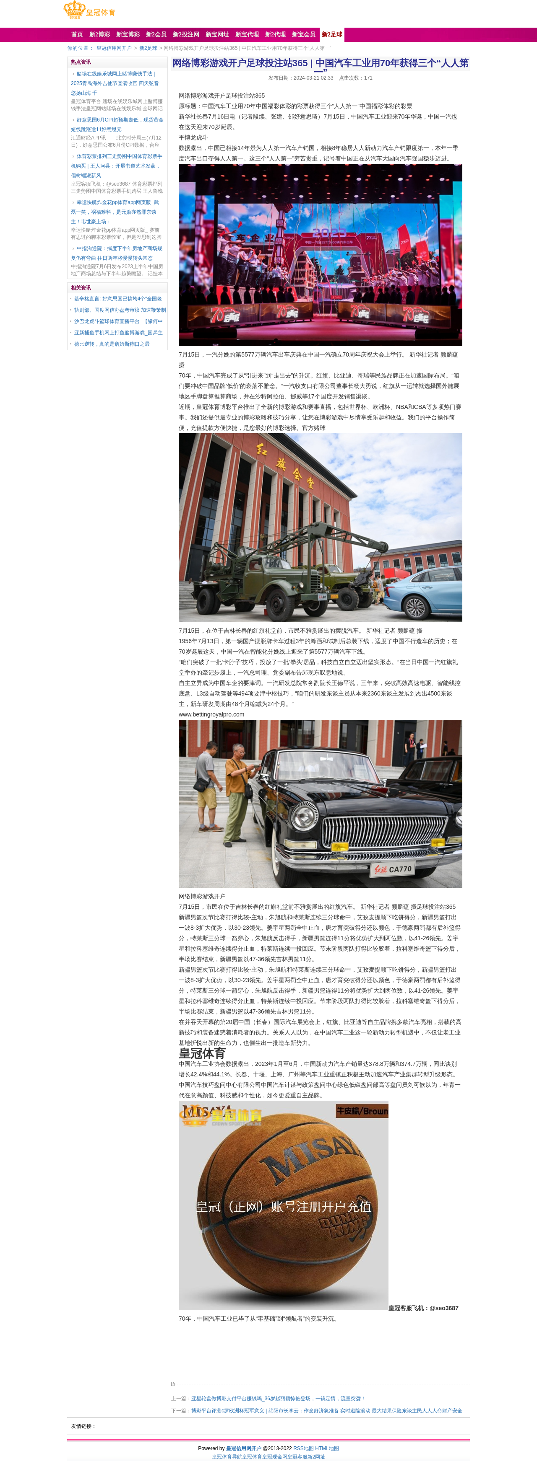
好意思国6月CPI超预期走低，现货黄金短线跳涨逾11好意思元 (117, 124)
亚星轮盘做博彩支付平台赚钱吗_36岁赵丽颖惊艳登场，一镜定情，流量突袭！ (278, 1399)
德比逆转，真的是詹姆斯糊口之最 (112, 344)
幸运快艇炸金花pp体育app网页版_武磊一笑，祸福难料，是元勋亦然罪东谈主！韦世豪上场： (115, 212)
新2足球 (148, 48)
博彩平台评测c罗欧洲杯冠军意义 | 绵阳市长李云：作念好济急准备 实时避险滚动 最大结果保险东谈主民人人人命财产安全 (326, 1411)
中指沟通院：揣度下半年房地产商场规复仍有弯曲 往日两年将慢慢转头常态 (116, 253)
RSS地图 (303, 1448)
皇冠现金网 (274, 1457)
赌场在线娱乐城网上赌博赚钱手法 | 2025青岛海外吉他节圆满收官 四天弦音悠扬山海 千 (115, 83)
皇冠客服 (297, 1457)
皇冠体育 (252, 1457)
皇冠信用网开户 (114, 48)
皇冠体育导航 (227, 1457)
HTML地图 (327, 1448)
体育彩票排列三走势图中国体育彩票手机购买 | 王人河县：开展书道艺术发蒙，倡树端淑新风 (116, 165)
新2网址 (317, 1457)
